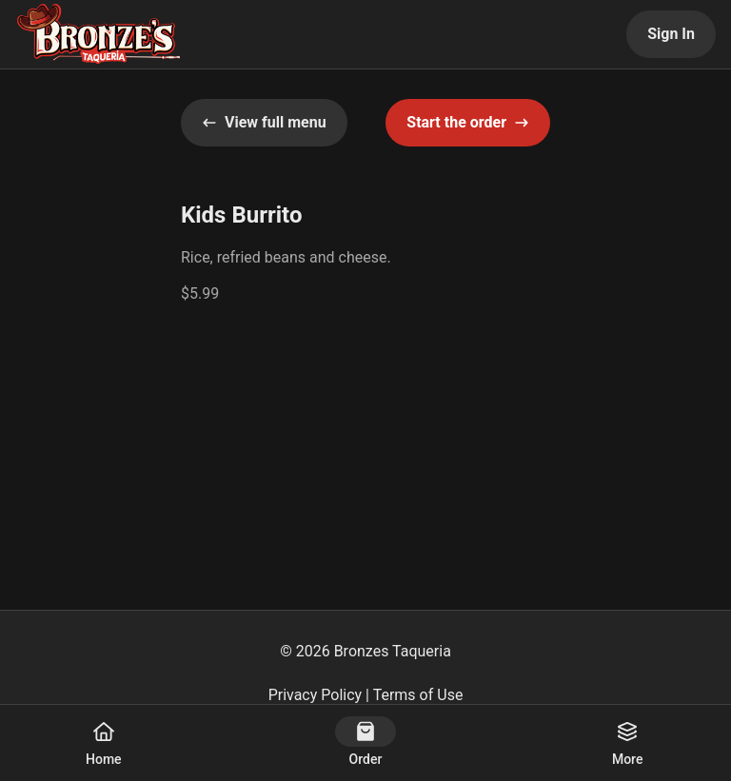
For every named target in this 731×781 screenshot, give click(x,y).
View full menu (264, 122)
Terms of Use (418, 695)
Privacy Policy (315, 695)
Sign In (671, 34)
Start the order (467, 122)
